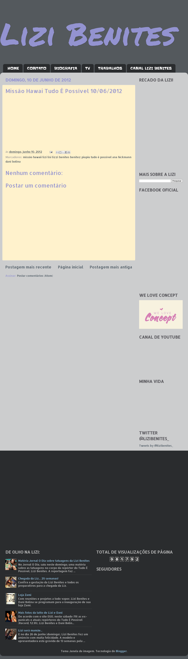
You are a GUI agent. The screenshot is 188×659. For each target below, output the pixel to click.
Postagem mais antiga (111, 266)
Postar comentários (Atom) (35, 275)
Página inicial (70, 266)
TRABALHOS (110, 68)
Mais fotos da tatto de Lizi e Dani (40, 612)
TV (87, 68)
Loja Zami (24, 594)
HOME (13, 68)
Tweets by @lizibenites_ (156, 445)
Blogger (121, 651)
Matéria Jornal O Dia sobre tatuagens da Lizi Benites (54, 560)
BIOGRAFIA (65, 68)
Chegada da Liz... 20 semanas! (38, 578)
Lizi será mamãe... (30, 630)
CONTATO (36, 68)
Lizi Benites (88, 33)
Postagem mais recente (28, 266)
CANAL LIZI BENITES (151, 68)
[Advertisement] (161, 148)
